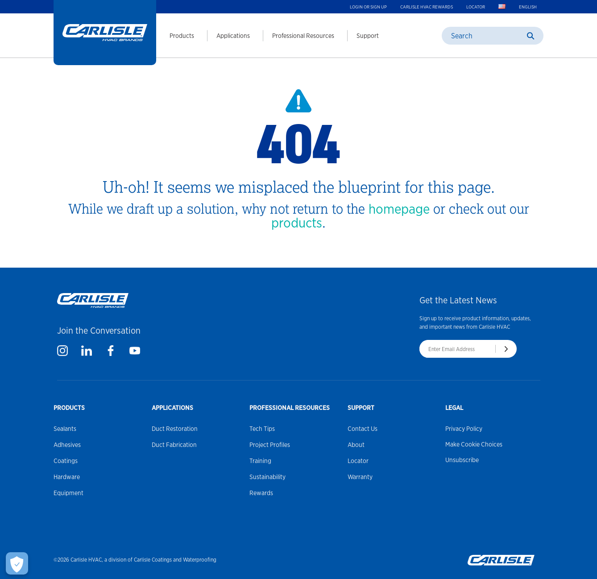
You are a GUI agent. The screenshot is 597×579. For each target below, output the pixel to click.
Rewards (261, 492)
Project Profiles (269, 444)
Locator (475, 6)
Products (182, 35)
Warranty (360, 476)
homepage (399, 209)
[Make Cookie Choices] (17, 563)
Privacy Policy (463, 428)
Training (260, 460)
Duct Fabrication (174, 444)
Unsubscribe (462, 459)
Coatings (66, 460)
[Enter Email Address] (457, 349)
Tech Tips (262, 428)
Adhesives (67, 444)
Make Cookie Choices (473, 444)
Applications (233, 35)
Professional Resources (303, 35)
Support (368, 35)
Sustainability (267, 476)
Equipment (68, 492)
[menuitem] (175, 35)
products (296, 223)
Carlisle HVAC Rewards (426, 6)
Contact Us (362, 428)
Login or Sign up (368, 6)
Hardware (67, 476)
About (356, 444)
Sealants (65, 428)
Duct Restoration (175, 428)
